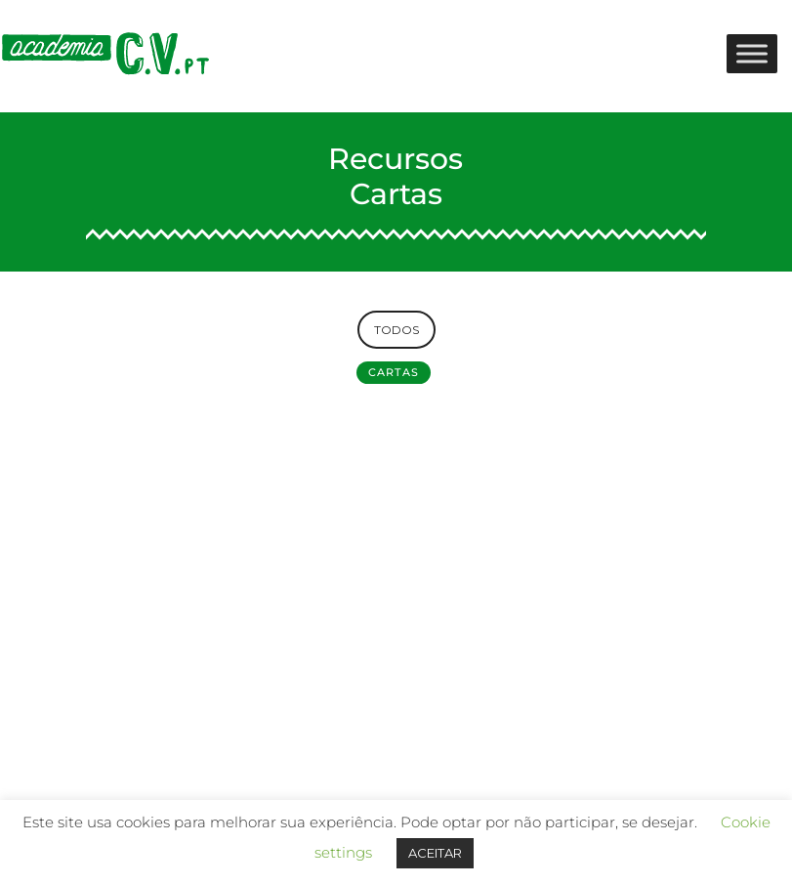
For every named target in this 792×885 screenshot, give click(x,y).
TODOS (396, 329)
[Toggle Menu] (752, 53)
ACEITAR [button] (435, 853)
